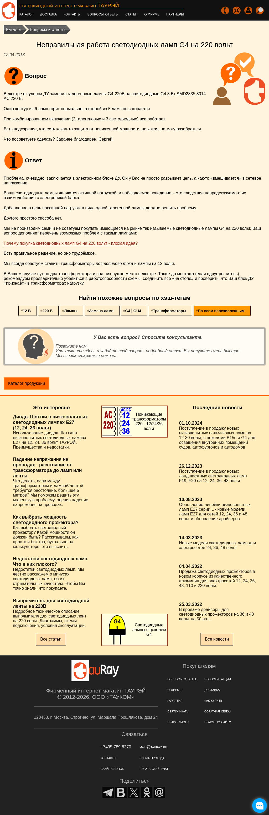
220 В (48, 311)
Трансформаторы (169, 311)
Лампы (70, 311)
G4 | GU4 (133, 311)
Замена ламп (101, 311)
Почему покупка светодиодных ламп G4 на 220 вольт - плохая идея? (71, 243)
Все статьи (50, 639)
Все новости (217, 639)
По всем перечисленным (221, 311)
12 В (27, 311)
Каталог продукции (26, 383)
